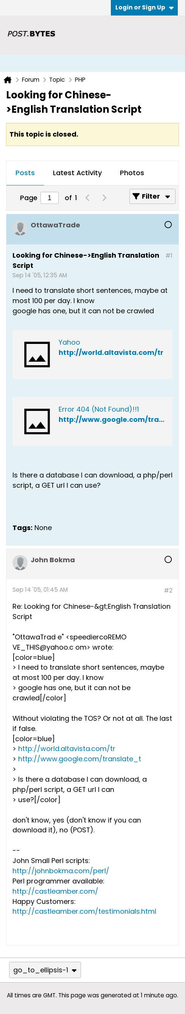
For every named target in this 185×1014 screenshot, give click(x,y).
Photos (132, 172)
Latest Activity (77, 172)
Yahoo (69, 342)
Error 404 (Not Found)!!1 (99, 409)
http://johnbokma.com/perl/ (60, 871)
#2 (168, 590)
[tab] (25, 173)
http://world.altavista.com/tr (111, 352)
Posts (25, 172)
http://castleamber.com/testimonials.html (84, 911)
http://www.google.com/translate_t (79, 759)
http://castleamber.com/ (55, 891)
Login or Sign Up (144, 7)
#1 (169, 256)
